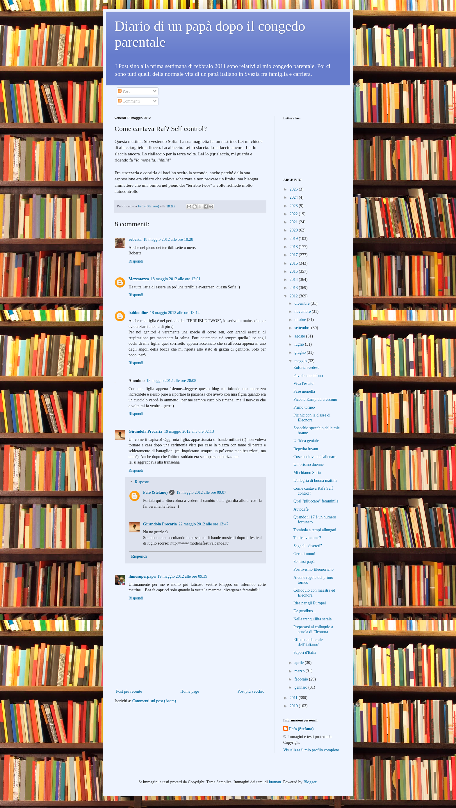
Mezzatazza (139, 279)
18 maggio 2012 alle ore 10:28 (168, 239)
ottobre (300, 319)
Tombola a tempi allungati (314, 530)
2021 (294, 222)
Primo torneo (304, 407)
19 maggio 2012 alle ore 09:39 (182, 576)
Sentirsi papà (304, 561)
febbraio (301, 679)
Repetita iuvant (305, 449)
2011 (294, 698)
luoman (275, 782)
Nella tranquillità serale (312, 619)
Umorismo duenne (308, 464)
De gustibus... (304, 611)
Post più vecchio (250, 691)
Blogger (309, 782)
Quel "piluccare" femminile (315, 501)
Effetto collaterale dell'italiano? (308, 642)
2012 (294, 296)
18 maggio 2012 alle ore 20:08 (171, 380)
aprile (299, 662)
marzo (299, 671)
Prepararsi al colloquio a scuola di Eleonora (313, 629)
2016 (294, 263)
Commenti (129, 101)
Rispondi (136, 261)
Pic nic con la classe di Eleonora (311, 417)
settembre (302, 328)
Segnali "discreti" (307, 546)
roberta (135, 239)
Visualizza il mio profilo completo (311, 750)
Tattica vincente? (307, 538)
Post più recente (129, 691)
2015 (294, 271)
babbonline (138, 312)
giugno (300, 352)
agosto (300, 336)
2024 (294, 197)
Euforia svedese (306, 367)
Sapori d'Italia (304, 652)
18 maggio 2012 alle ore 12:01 (175, 279)
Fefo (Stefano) (155, 492)
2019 (294, 238)
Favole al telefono (308, 376)
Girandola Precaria (145, 431)
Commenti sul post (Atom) (154, 701)
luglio (299, 344)
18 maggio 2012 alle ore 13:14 (175, 312)
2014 (294, 279)
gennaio (301, 687)
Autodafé (301, 509)
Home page (189, 691)
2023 (294, 206)
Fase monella (304, 391)
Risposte (142, 482)
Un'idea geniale (306, 441)
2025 (294, 189)
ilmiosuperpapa (142, 576)
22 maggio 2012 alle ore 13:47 (203, 524)
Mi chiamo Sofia (307, 473)
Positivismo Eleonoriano (313, 569)
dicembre (302, 303)
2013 (294, 288)
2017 (294, 255)
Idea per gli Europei (309, 603)
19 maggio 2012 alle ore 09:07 (201, 492)
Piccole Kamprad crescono (315, 399)
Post (124, 91)
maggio (301, 361)
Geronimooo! (304, 554)
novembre (302, 311)
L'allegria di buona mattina (315, 480)
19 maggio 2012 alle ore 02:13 (189, 431)
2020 (294, 230)
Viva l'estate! (304, 383)
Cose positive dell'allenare (314, 457)
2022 (294, 214)
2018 (294, 247)
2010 (294, 706)
